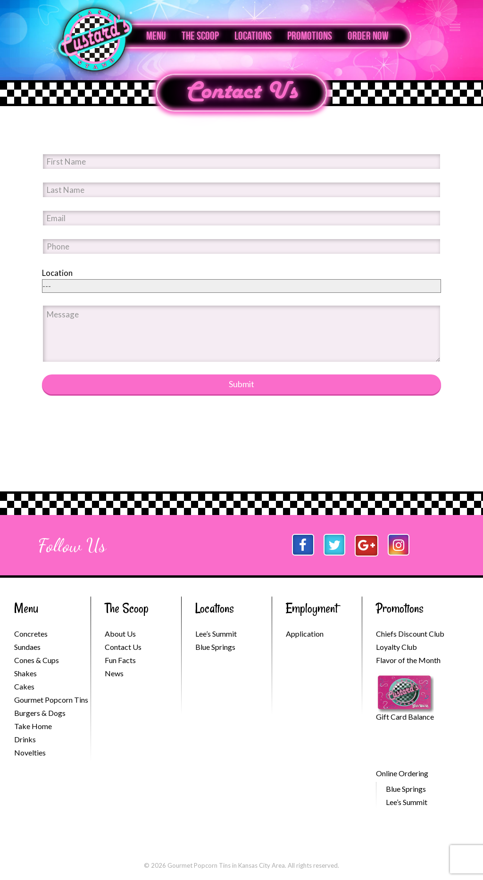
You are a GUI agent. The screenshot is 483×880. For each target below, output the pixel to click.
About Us (120, 633)
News (114, 673)
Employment (312, 608)
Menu (156, 36)
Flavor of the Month (408, 660)
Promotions (309, 36)
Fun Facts (120, 660)
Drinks (25, 739)
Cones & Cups (36, 660)
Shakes (25, 673)
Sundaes (27, 646)
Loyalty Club (396, 646)
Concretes (31, 633)
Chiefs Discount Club (410, 633)
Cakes (24, 686)
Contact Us (242, 92)
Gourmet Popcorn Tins (51, 699)
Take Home (33, 726)
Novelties (30, 752)
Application (305, 633)
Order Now (368, 36)
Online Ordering (402, 773)
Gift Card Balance (405, 716)
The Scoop (200, 36)
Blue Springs (215, 646)
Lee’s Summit (216, 633)
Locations (253, 36)
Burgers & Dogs (40, 712)
